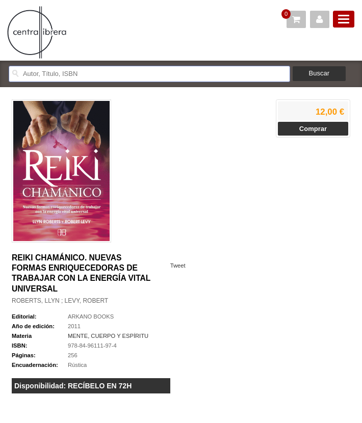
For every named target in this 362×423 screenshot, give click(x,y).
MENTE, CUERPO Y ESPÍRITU (108, 336)
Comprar (313, 129)
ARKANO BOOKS (91, 316)
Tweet (178, 265)
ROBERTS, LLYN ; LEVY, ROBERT (60, 300)
